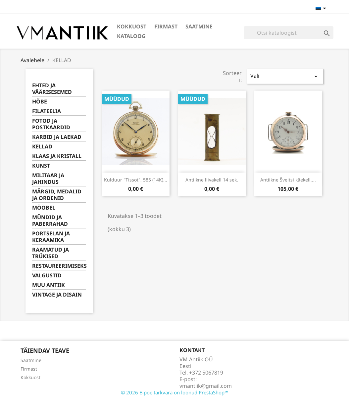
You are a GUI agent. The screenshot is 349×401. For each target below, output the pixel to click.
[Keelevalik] (322, 9)
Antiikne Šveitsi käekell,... (288, 180)
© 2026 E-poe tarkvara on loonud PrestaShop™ (174, 392)
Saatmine (199, 26)
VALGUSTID (47, 275)
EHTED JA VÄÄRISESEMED (52, 89)
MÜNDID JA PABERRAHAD (50, 220)
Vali (285, 76)
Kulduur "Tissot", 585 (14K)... (135, 180)
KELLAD (42, 146)
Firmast (165, 26)
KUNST (41, 165)
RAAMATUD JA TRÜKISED (50, 253)
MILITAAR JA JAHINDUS (48, 178)
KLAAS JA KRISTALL (56, 156)
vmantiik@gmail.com (205, 385)
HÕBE (39, 101)
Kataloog (131, 36)
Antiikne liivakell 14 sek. (211, 180)
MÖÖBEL (43, 207)
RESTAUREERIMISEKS (59, 265)
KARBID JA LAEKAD (56, 137)
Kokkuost (131, 26)
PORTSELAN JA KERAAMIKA (51, 237)
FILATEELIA (46, 111)
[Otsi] (288, 32)
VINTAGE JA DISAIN (57, 294)
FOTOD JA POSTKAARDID (51, 124)
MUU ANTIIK (48, 285)
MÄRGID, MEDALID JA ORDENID (56, 195)
